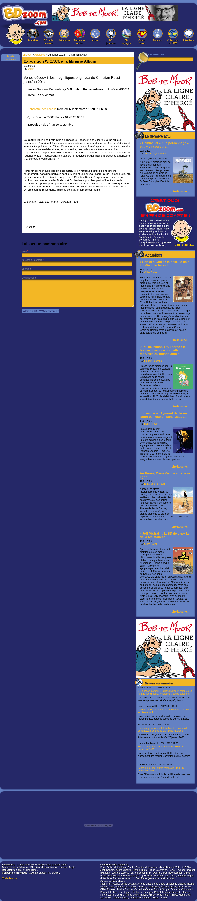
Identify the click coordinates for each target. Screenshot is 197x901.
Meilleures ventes (79, 37)
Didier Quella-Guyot (154, 484)
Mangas (157, 35)
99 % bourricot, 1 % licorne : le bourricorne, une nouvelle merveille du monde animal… (163, 350)
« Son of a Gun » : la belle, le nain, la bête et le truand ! (165, 263)
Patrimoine (64, 35)
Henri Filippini (151, 423)
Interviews (188, 35)
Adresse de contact (32, 260)
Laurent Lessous (153, 361)
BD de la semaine (48, 37)
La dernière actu (157, 136)
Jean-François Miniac (155, 153)
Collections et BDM (173, 37)
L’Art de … (95, 35)
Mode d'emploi (9, 878)
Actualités (33, 35)
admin (31, 68)
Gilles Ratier (150, 272)
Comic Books (142, 37)
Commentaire (29, 277)
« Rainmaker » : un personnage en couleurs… (164, 144)
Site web (26, 268)
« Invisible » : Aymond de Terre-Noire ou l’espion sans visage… (163, 415)
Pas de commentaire (10, 58)
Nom (24, 251)
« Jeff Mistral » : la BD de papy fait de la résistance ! (165, 535)
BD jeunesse (110, 37)
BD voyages (126, 37)
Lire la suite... (180, 191)
